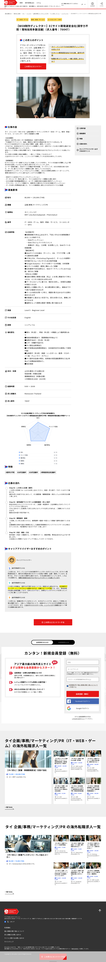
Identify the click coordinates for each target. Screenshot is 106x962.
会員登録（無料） (82, 694)
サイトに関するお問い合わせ (14, 938)
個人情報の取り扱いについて (88, 685)
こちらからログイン (78, 719)
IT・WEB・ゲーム (22, 19)
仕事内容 (81, 128)
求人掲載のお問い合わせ (12, 934)
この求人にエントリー (33, 66)
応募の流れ (82, 144)
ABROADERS (75, 948)
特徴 (80, 139)
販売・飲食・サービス (38, 19)
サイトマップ (9, 941)
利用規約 (72, 685)
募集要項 (81, 133)
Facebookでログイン (78, 701)
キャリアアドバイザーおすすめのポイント (87, 150)
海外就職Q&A (29, 3)
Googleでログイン (78, 708)
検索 (21, 3)
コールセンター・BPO (54, 19)
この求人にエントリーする (53, 622)
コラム (38, 3)
